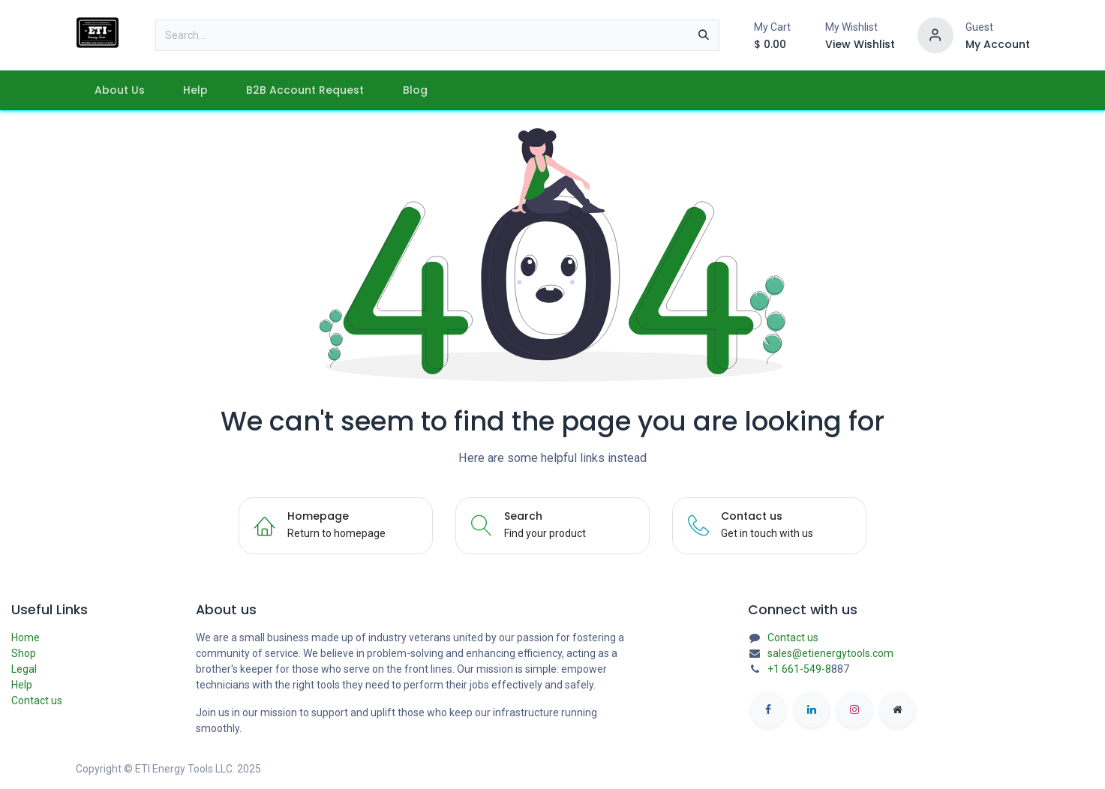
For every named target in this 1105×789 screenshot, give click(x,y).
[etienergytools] (897, 710)
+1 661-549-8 (799, 669)
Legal (24, 669)
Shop (23, 653)
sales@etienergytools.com (830, 653)
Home (25, 638)
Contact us (36, 700)
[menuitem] (120, 90)
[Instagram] (854, 710)
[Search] (704, 35)
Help (21, 685)
